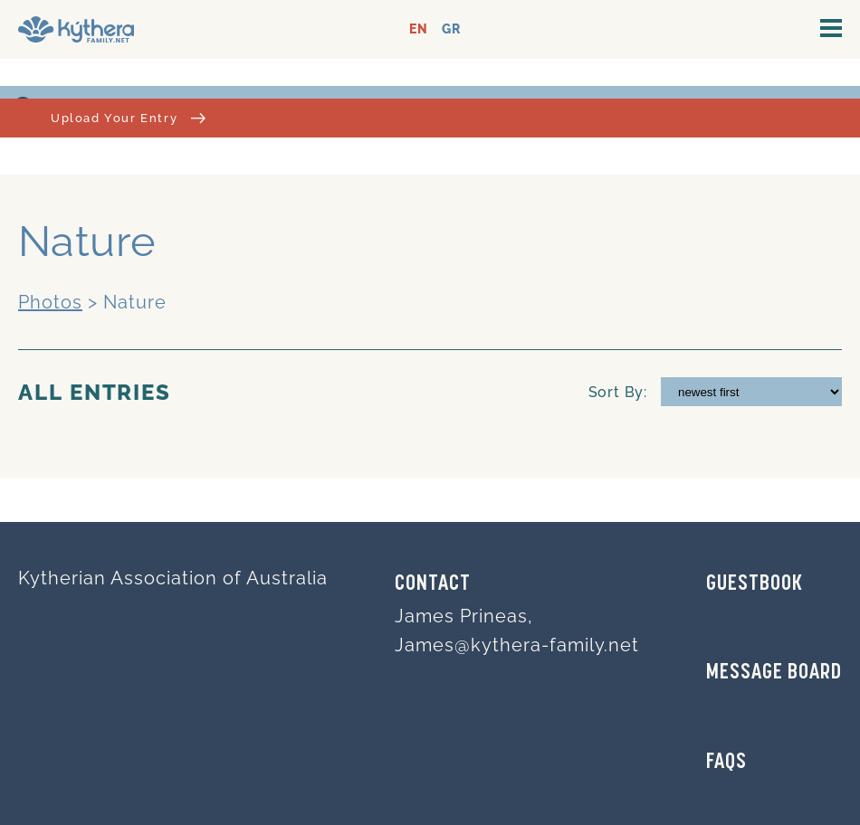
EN (418, 29)
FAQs (726, 762)
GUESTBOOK (754, 584)
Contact (433, 584)
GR (451, 29)
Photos (50, 302)
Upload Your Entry (128, 118)
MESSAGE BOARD (774, 673)
